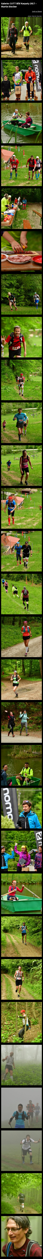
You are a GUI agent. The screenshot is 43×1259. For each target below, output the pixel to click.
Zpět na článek (37, 11)
